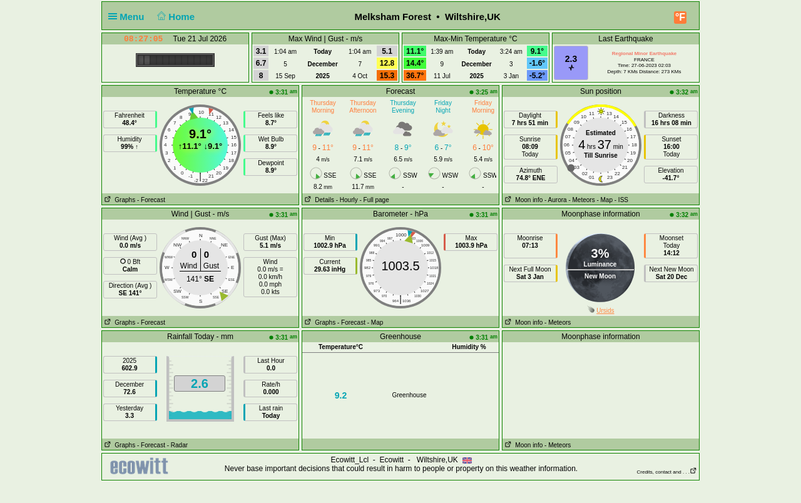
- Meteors (581, 199)
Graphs (118, 199)
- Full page (374, 199)
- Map (604, 199)
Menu (129, 16)
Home (175, 16)
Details (318, 199)
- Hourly (347, 199)
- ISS (621, 199)
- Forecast (151, 199)
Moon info (523, 199)
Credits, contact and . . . (667, 472)
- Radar (177, 445)
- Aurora (555, 199)
